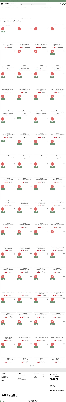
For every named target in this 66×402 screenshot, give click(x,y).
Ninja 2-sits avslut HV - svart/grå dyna (41, 353)
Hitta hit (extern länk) (22, 372)
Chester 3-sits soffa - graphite (24, 285)
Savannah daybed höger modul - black (57, 286)
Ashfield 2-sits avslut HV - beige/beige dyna (41, 83)
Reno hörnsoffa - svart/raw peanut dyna (41, 38)
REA (54, 7)
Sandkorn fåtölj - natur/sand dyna (8, 196)
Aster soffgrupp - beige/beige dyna (41, 61)
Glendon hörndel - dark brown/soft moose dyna (8, 106)
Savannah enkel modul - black (8, 353)
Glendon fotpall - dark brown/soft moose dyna (25, 241)
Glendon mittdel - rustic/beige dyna (57, 106)
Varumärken (57, 7)
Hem (1, 11)
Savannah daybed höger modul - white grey (41, 286)
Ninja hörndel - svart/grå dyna (57, 195)
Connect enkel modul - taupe (24, 330)
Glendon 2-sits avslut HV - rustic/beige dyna (8, 38)
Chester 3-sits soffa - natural (8, 285)
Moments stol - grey (57, 263)
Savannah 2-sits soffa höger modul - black (41, 308)
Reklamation (4, 373)
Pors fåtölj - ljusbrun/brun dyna (24, 172)
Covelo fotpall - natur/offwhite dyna (57, 151)
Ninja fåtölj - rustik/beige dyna (57, 217)
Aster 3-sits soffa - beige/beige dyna (57, 128)
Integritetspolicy (5, 369)
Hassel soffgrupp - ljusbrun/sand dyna (25, 61)
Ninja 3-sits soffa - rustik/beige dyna (41, 218)
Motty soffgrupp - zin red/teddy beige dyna (57, 38)
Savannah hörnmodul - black (58, 308)
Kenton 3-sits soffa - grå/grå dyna (25, 151)
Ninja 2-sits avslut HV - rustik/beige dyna (24, 196)
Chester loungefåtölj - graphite (57, 330)
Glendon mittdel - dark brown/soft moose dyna (41, 106)
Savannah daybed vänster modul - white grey (8, 308)
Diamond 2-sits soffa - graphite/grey (41, 263)
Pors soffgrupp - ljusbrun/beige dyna (57, 241)
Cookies (3, 368)
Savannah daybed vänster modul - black (24, 308)
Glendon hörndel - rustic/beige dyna (24, 106)
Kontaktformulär (5, 370)
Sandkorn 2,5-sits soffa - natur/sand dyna (58, 173)
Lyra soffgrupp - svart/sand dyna (8, 61)
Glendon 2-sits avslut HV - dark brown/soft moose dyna (57, 83)
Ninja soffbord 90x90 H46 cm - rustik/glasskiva (41, 196)
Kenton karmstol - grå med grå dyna (41, 151)
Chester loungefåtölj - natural (41, 330)
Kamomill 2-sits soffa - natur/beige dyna (8, 241)
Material (10, 11)
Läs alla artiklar (52, 380)
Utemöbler (5, 11)
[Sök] (33, 4)
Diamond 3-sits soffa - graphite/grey (24, 263)
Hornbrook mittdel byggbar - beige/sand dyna (25, 83)
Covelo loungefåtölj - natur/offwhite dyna (8, 173)
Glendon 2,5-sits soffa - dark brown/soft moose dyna (8, 128)
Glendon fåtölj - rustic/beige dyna (41, 128)
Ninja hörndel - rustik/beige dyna (8, 218)
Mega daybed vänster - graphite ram (8, 331)
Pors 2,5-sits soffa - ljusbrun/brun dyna (25, 353)
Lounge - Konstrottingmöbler (26, 11)
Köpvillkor (3, 372)
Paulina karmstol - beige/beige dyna (57, 61)
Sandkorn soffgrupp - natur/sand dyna (24, 38)
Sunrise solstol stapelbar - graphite (8, 263)
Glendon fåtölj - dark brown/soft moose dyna (25, 128)
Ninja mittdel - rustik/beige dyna (24, 218)
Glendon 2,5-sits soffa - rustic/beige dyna (41, 241)
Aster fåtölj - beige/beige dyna (8, 150)
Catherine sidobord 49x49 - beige (8, 83)
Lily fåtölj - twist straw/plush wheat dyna (58, 353)
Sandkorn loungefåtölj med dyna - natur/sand (41, 173)
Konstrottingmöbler (16, 11)
